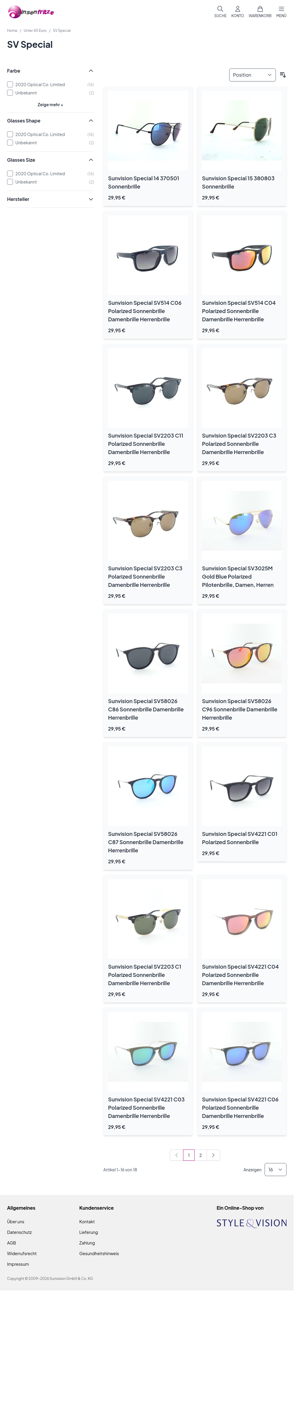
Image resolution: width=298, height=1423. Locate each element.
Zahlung (87, 1242)
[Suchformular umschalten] (220, 11)
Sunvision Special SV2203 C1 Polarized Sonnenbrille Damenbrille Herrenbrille (144, 974)
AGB (11, 1242)
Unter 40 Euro (35, 30)
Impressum (18, 1264)
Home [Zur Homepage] (12, 30)
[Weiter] (213, 1155)
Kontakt (87, 1221)
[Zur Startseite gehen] (31, 12)
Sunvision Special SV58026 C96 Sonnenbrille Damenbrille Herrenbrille (239, 709)
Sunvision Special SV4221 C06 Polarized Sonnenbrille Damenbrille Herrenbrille (240, 1107)
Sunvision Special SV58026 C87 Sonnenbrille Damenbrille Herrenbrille (145, 842)
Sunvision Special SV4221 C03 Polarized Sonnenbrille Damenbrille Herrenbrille (146, 1107)
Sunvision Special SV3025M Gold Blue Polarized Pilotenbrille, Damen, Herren (237, 576)
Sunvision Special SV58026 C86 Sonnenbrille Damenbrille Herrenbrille (146, 709)
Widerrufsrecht (22, 1253)
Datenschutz (19, 1232)
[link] (176, 1155)
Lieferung (88, 1232)
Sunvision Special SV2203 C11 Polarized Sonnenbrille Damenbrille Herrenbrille (145, 443)
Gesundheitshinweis (99, 1253)
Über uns (15, 1221)
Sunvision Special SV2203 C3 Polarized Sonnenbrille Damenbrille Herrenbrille (239, 443)
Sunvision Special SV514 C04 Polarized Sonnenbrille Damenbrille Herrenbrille (239, 310)
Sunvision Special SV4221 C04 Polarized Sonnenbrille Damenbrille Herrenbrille (240, 974)
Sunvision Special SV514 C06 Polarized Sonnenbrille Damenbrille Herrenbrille (145, 310)
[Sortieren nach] (252, 74)
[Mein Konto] (237, 11)
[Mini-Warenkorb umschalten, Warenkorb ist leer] (260, 11)
